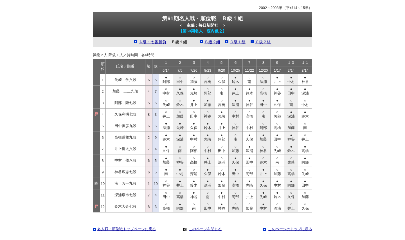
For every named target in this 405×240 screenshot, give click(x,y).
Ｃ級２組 (263, 42)
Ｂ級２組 (212, 42)
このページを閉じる (205, 229)
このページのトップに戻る (290, 229)
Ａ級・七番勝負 (152, 42)
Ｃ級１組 (238, 42)
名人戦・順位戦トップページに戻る (126, 229)
